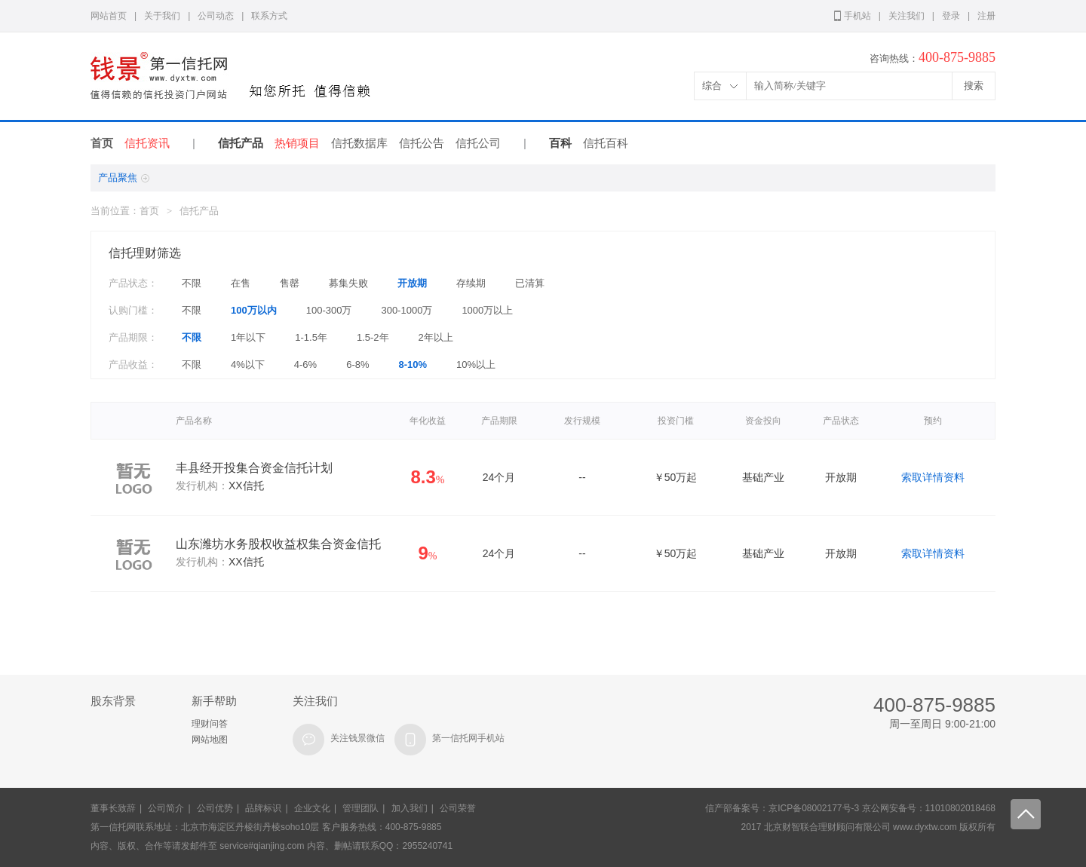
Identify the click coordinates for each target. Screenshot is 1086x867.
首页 (101, 142)
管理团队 (360, 808)
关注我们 (906, 16)
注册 (986, 16)
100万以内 (254, 310)
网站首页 (108, 16)
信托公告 (421, 142)
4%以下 (248, 364)
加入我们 (409, 808)
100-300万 (329, 310)
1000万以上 (487, 310)
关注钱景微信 (357, 738)
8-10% (413, 364)
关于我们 (162, 16)
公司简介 (166, 808)
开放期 (412, 283)
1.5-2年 (373, 337)
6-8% (357, 364)
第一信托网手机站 (468, 738)
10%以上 (475, 364)
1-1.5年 (311, 337)
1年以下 (248, 337)
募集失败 (348, 283)
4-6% (305, 364)
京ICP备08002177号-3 (813, 808)
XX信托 (246, 485)
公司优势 (215, 808)
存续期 (471, 283)
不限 (191, 283)
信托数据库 (359, 142)
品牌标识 (263, 808)
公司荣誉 (458, 808)
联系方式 (269, 16)
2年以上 (436, 337)
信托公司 (478, 142)
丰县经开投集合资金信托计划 (254, 467)
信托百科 (605, 142)
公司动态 (216, 16)
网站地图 (210, 739)
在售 (240, 283)
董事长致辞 (113, 808)
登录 (951, 16)
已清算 (530, 283)
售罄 (289, 283)
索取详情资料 (933, 477)
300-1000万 (406, 310)
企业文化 (312, 808)
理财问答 (210, 723)
